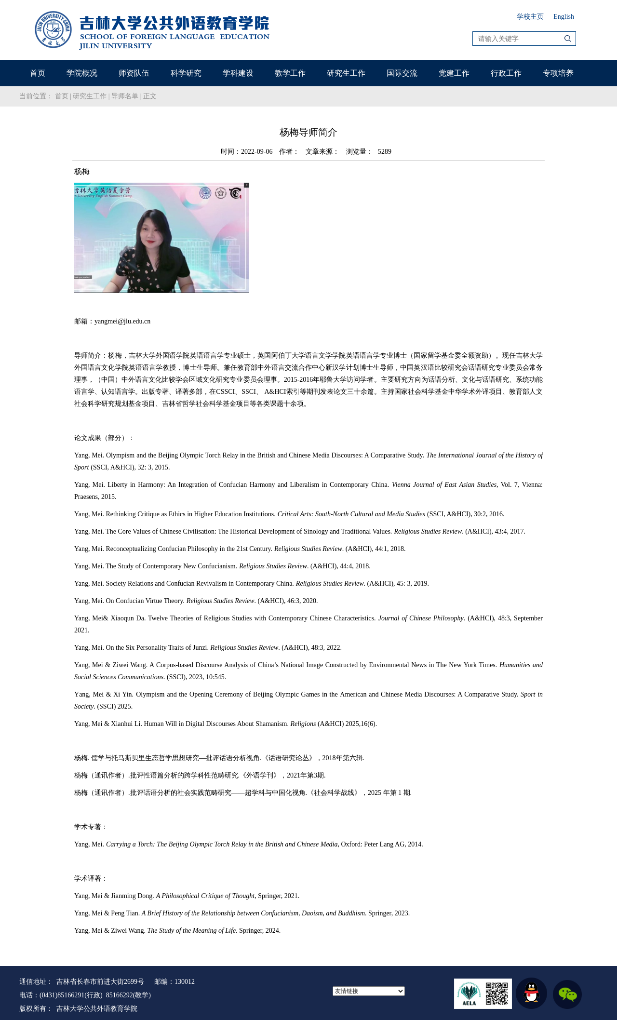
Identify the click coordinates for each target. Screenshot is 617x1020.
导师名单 (124, 96)
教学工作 (290, 73)
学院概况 (82, 73)
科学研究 (186, 73)
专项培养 (558, 73)
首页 (37, 73)
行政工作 (506, 73)
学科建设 (238, 73)
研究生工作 (346, 73)
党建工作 (454, 73)
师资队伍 (134, 73)
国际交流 (402, 73)
